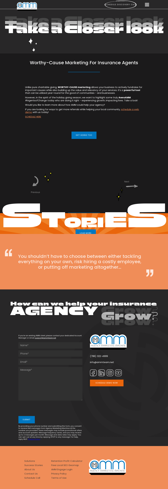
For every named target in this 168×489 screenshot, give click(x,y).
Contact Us (31, 473)
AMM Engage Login (61, 469)
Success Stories (33, 465)
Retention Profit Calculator (66, 460)
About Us (29, 469)
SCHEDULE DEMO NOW (107, 383)
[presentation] (42, 409)
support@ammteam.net (45, 338)
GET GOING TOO (84, 135)
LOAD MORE (85, 233)
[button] (147, 4)
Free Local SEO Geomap (65, 465)
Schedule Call (32, 477)
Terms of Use (59, 477)
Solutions (29, 460)
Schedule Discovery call (120, 4)
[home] (27, 6)
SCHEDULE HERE (33, 116)
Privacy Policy (34, 439)
